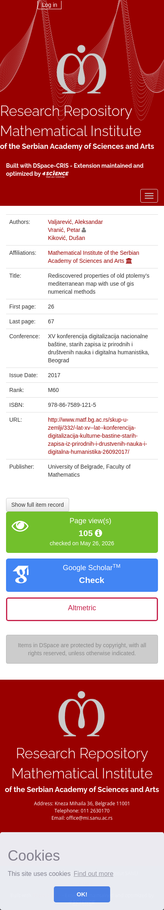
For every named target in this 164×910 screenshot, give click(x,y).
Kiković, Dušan (66, 238)
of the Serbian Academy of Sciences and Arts (77, 146)
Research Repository (66, 111)
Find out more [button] (93, 873)
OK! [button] (82, 894)
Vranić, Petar (64, 230)
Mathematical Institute (70, 131)
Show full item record (37, 505)
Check (91, 580)
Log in (49, 5)
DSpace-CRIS (51, 165)
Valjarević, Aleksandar (75, 222)
